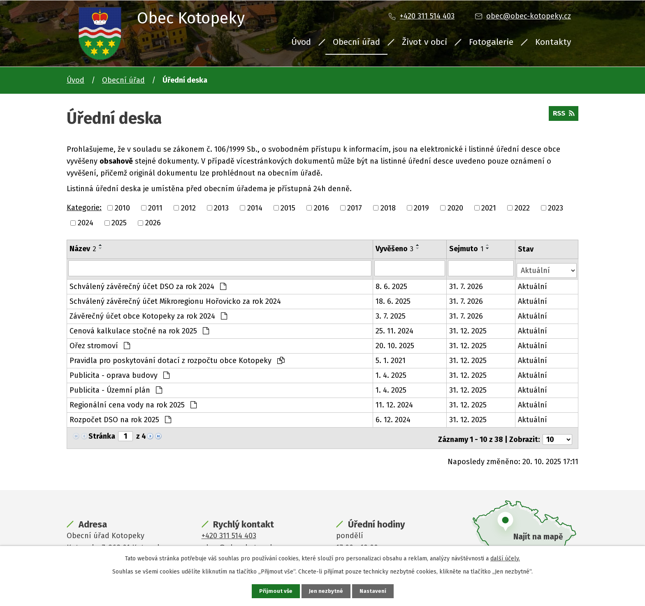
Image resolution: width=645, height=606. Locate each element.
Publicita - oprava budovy (119, 373)
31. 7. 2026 (467, 284)
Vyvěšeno (395, 248)
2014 (254, 207)
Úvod (301, 42)
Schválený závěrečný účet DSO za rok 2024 (148, 284)
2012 (188, 207)
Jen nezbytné (326, 590)
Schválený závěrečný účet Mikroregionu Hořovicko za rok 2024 (175, 299)
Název (83, 248)
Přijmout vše (275, 590)
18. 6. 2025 (393, 299)
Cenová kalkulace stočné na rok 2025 (139, 328)
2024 (85, 222)
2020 (455, 207)
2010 (122, 207)
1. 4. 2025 (391, 373)
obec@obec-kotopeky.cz (528, 16)
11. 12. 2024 (394, 402)
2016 (321, 207)
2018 (388, 207)
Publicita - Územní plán (116, 388)
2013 (221, 207)
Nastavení (373, 590)
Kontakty (553, 42)
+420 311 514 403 (427, 16)
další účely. (505, 557)
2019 (421, 207)
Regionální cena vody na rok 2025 (133, 402)
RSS (562, 115)
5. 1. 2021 (391, 358)
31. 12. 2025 (468, 328)
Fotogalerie (491, 42)
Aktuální (533, 284)
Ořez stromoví (100, 343)
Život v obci (424, 42)
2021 (488, 207)
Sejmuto (467, 248)
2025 (119, 222)
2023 (555, 207)
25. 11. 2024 (395, 328)
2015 (288, 207)
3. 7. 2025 (391, 314)
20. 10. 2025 (395, 343)
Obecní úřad (356, 42)
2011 (155, 207)
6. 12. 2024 (393, 417)
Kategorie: (84, 207)
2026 (153, 222)
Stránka (101, 434)
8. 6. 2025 (392, 284)
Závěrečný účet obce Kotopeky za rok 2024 (148, 314)
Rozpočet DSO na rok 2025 (120, 417)
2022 (522, 207)
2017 (354, 207)
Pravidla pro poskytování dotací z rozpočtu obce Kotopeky (177, 358)
